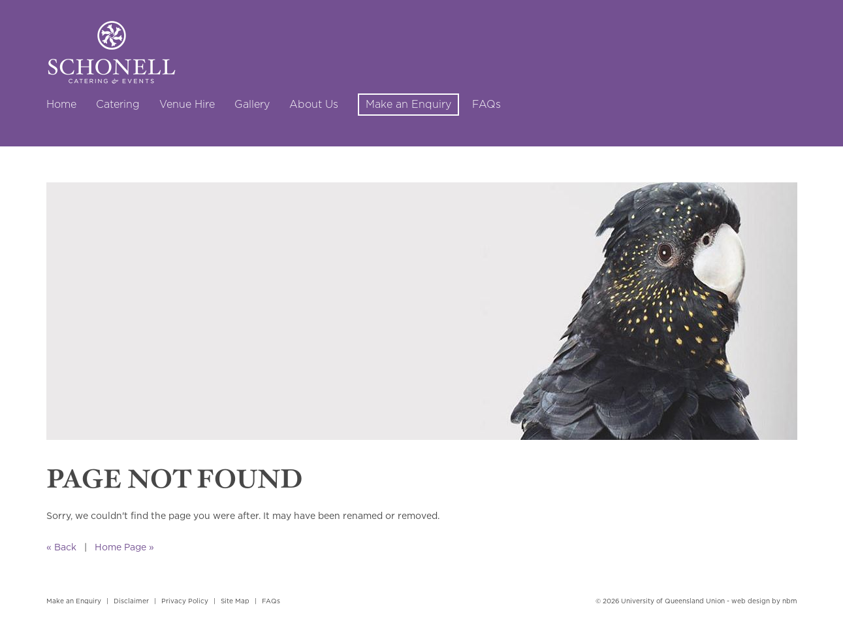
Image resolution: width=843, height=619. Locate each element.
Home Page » (124, 547)
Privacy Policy (184, 601)
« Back (61, 547)
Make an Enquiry (73, 601)
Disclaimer (131, 601)
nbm (789, 601)
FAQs (271, 601)
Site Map (235, 601)
